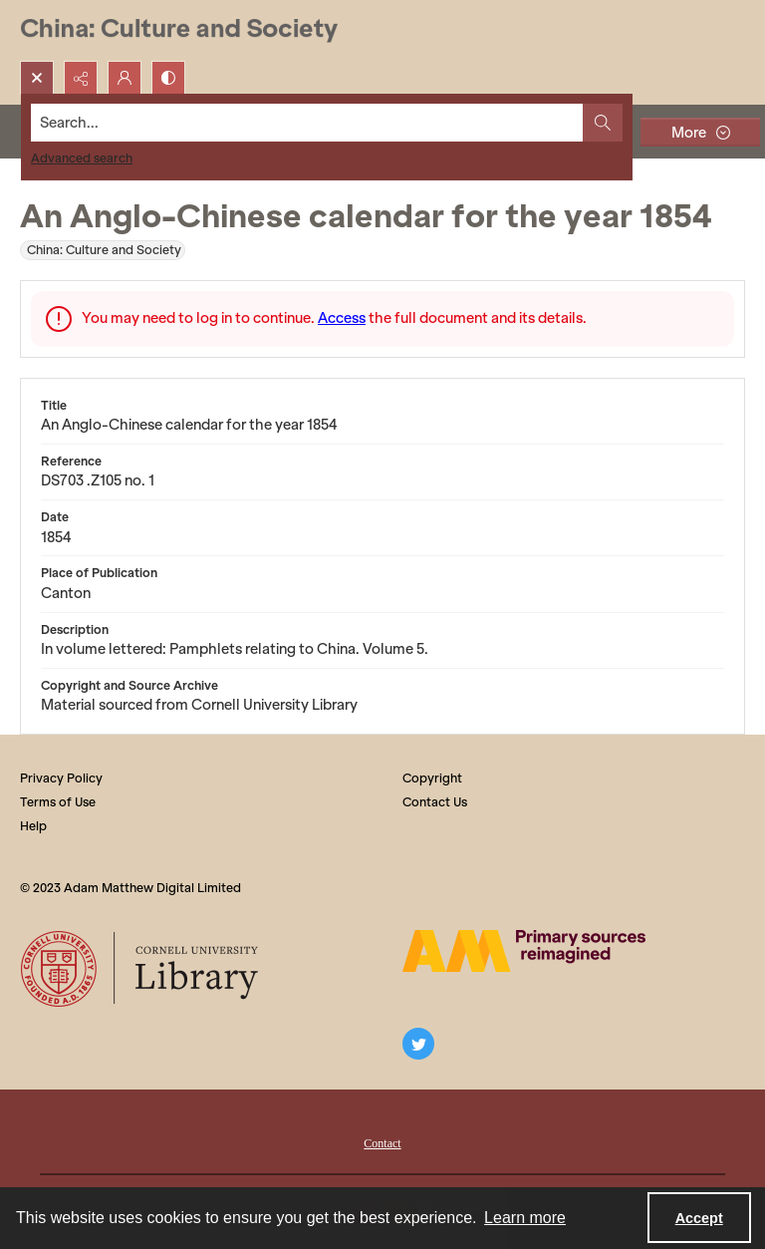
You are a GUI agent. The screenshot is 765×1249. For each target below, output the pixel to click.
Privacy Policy (61, 778)
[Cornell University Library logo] (141, 969)
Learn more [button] (525, 1217)
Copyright (432, 778)
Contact (382, 1143)
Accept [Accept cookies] (699, 1218)
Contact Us (434, 801)
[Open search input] (37, 78)
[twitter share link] (418, 1044)
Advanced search (81, 158)
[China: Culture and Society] (179, 30)
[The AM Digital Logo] (523, 951)
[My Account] (124, 78)
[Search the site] (307, 123)
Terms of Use (58, 801)
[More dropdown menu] (700, 132)
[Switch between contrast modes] (168, 78)
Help (33, 825)
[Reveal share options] (81, 78)
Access (342, 318)
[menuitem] (382, 1141)
